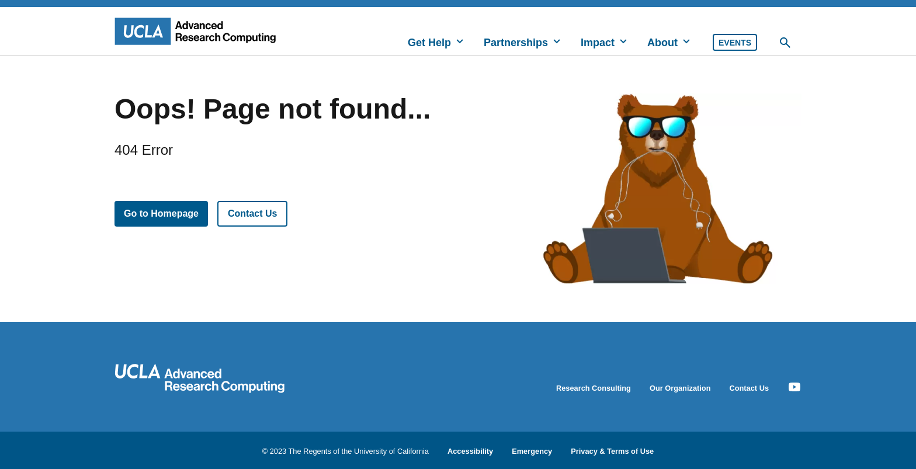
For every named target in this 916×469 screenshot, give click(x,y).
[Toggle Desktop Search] (785, 42)
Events (735, 42)
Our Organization (680, 388)
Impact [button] (598, 42)
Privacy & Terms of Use (612, 451)
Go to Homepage (161, 213)
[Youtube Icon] (794, 387)
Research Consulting (593, 388)
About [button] (662, 42)
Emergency (532, 451)
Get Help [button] (429, 42)
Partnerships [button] (516, 42)
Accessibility (470, 451)
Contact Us (252, 213)
